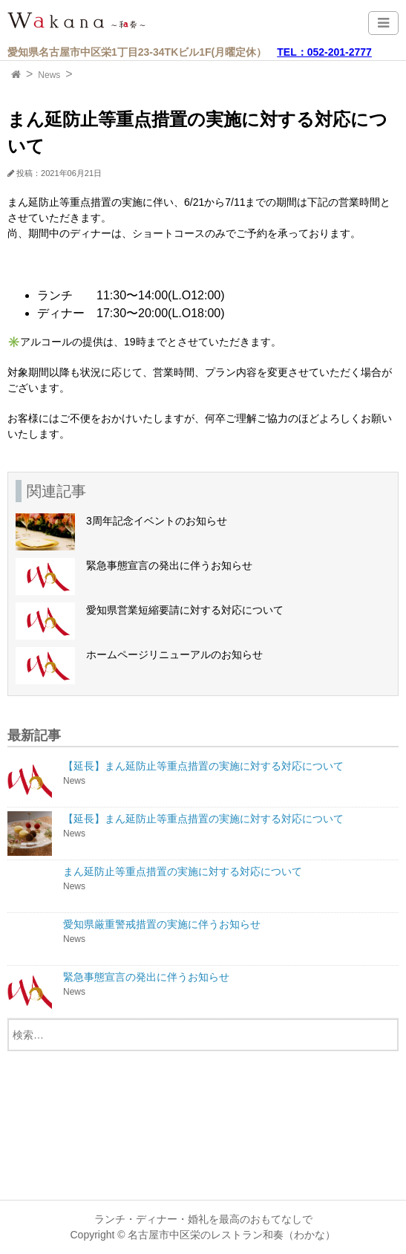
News (49, 75)
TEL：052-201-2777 (324, 52)
